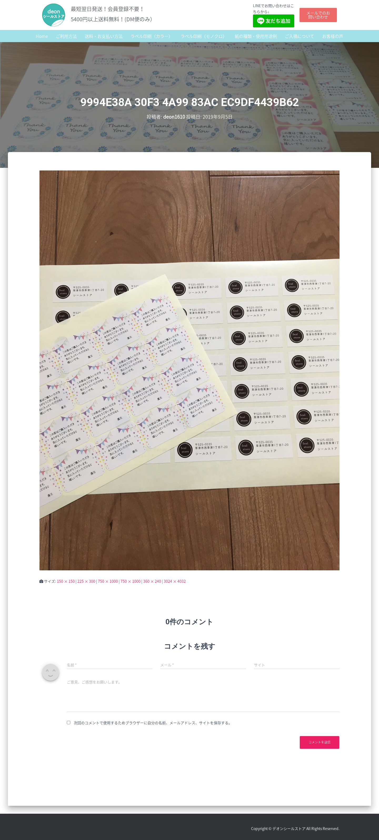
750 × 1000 (108, 581)
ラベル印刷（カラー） (152, 36)
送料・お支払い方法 (104, 36)
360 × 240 (152, 581)
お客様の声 (332, 36)
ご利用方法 (66, 36)
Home (42, 36)
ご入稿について (299, 36)
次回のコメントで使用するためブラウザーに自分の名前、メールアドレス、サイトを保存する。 (153, 722)
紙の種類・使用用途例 (256, 36)
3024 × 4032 (175, 581)
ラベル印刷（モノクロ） (204, 36)
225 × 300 (86, 581)
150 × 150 (66, 581)
